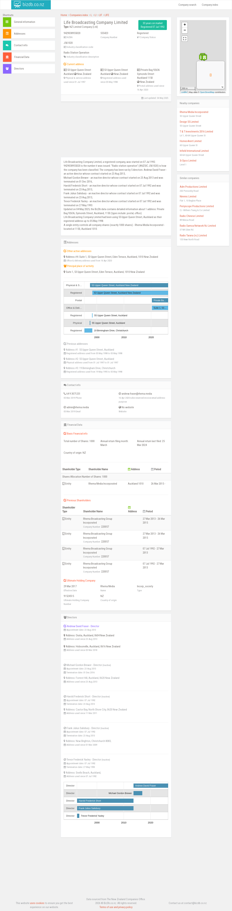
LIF (100, 15)
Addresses (19, 33)
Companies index (79, 15)
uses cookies (37, 903)
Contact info (21, 45)
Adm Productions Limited (193, 186)
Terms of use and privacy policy (116, 907)
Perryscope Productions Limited (197, 206)
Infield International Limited (194, 151)
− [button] (185, 30)
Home (64, 15)
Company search (187, 4)
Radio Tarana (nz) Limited (193, 235)
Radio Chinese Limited (191, 216)
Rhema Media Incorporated (194, 112)
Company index (210, 4)
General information (24, 22)
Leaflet (184, 92)
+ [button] (185, 25)
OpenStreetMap (207, 92)
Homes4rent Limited (190, 141)
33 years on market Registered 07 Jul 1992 (152, 25)
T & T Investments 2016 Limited (196, 131)
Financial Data (21, 57)
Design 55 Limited (189, 121)
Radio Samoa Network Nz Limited (198, 225)
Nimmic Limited (188, 196)
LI (95, 15)
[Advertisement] (29, 132)
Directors (19, 68)
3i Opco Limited (188, 160)
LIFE (107, 15)
